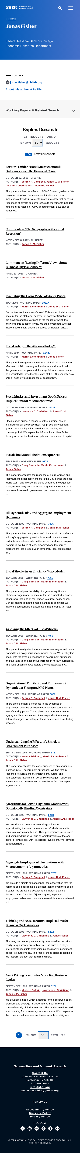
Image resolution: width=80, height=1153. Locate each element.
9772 (45, 461)
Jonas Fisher (56, 356)
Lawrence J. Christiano (35, 411)
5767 (54, 873)
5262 (54, 986)
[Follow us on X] (22, 1128)
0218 (51, 815)
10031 (51, 407)
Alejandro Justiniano (18, 185)
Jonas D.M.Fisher (58, 527)
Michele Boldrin (31, 990)
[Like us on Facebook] (50, 1128)
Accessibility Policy (40, 1109)
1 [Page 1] (19, 1035)
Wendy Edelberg (31, 756)
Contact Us (40, 1073)
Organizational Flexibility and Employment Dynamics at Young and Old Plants (36, 685)
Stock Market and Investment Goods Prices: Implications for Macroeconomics (36, 398)
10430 (46, 352)
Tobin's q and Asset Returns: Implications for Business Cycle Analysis (37, 922)
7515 (50, 577)
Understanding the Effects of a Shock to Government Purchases (33, 743)
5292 (51, 931)
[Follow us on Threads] (43, 1128)
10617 (45, 302)
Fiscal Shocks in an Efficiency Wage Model (35, 571)
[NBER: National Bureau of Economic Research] (20, 7)
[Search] (60, 8)
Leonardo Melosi (44, 185)
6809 (52, 694)
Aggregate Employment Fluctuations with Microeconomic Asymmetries (35, 864)
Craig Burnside (31, 465)
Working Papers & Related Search (32, 110)
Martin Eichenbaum (33, 306)
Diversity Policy (40, 1113)
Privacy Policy (40, 1116)
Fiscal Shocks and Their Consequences (33, 454)
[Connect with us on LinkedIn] (29, 1128)
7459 (50, 635)
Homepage (40, 1102)
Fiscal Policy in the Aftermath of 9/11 (31, 346)
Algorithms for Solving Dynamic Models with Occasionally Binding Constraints (37, 806)
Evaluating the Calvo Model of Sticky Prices (35, 296)
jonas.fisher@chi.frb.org (26, 82)
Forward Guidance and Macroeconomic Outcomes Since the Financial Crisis (33, 168)
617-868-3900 (40, 1083)
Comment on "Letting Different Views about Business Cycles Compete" (36, 264)
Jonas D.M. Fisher (58, 306)
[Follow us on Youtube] (57, 1128)
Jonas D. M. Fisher (57, 181)
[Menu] (70, 8)
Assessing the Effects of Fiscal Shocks (32, 629)
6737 (54, 752)
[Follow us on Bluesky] (36, 1128)
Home (12, 18)
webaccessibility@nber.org (40, 1090)
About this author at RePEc (24, 89)
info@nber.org (40, 1087)
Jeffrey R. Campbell (33, 181)
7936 (51, 523)
